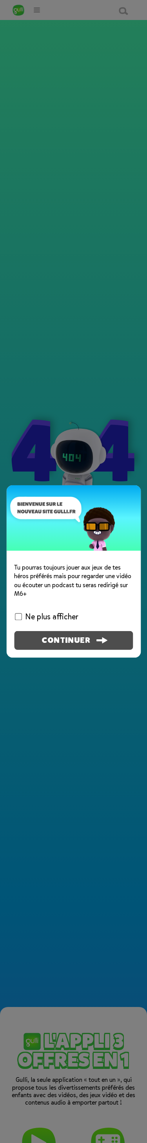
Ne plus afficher (46, 616)
